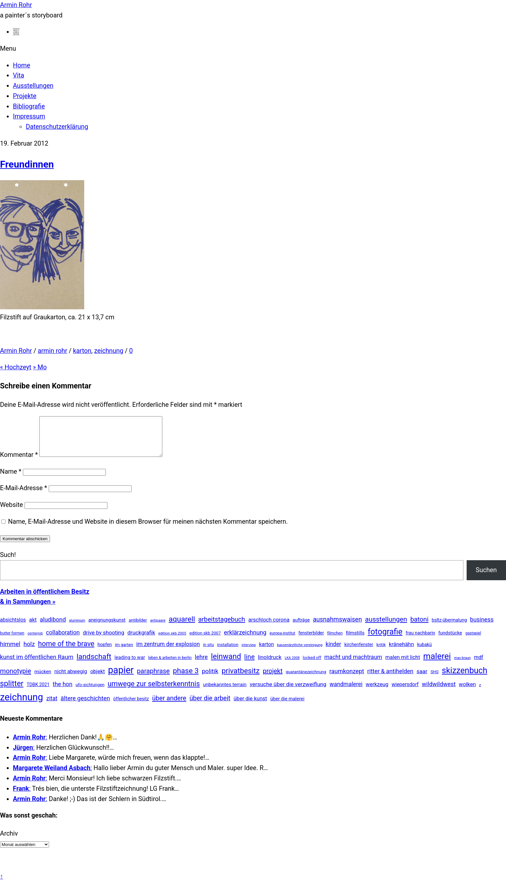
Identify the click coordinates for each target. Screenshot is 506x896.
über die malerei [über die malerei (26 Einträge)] (287, 706)
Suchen (486, 578)
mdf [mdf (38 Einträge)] (478, 665)
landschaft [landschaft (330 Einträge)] (93, 664)
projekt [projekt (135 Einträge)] (272, 679)
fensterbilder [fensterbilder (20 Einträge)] (311, 640)
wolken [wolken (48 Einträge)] (467, 692)
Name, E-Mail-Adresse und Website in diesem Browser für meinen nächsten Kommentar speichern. (148, 529)
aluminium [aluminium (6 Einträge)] (77, 628)
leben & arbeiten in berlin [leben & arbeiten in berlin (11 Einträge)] (170, 665)
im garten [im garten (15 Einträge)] (124, 652)
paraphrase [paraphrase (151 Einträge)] (153, 679)
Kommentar (19, 462)
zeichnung (108, 351)
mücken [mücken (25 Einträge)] (42, 679)
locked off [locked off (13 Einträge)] (312, 665)
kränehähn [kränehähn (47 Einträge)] (401, 652)
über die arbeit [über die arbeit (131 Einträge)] (209, 706)
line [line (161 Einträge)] (249, 664)
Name (10, 479)
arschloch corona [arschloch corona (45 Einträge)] (268, 627)
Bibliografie (29, 106)
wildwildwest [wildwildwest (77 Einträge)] (439, 691)
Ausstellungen (33, 85)
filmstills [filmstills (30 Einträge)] (355, 641)
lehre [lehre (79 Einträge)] (201, 664)
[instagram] (16, 32)
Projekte (24, 96)
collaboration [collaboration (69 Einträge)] (63, 640)
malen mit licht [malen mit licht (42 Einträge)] (402, 665)
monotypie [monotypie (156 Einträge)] (15, 679)
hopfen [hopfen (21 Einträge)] (104, 652)
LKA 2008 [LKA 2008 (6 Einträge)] (292, 666)
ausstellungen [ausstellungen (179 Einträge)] (386, 627)
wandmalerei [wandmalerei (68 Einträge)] (345, 691)
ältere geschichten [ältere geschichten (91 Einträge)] (85, 706)
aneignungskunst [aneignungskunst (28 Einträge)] (107, 628)
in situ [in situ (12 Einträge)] (208, 652)
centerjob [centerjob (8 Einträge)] (35, 641)
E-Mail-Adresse (23, 495)
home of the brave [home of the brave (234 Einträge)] (66, 651)
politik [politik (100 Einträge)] (210, 679)
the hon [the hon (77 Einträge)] (63, 691)
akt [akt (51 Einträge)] (32, 627)
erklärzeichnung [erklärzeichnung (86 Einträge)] (245, 640)
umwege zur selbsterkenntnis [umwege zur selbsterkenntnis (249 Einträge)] (153, 691)
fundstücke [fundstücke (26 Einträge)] (450, 641)
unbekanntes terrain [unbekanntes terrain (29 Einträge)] (225, 692)
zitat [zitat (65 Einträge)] (51, 706)
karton (82, 351)
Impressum (29, 116)
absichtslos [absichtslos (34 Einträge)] (13, 627)
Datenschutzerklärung (57, 126)
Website (11, 512)
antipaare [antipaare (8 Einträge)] (158, 628)
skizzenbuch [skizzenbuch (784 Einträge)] (464, 678)
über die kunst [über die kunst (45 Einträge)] (250, 706)
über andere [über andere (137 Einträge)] (169, 706)
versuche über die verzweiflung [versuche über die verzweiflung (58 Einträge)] (288, 692)
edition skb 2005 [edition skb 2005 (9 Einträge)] (172, 641)
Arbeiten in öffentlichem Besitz (44, 599)
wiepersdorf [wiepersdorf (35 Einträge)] (405, 692)
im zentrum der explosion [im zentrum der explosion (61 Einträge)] (168, 652)
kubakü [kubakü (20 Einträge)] (424, 652)
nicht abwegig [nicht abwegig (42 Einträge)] (70, 679)
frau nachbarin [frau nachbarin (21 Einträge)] (420, 640)
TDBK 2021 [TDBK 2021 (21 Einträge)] (38, 692)
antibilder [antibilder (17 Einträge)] (138, 627)
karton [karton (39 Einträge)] (266, 652)
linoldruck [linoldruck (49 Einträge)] (269, 665)
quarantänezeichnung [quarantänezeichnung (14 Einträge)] (306, 679)
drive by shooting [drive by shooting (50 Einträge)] (103, 640)
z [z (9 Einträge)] (480, 692)
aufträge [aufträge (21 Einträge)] (301, 627)
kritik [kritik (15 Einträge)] (381, 652)
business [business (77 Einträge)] (482, 627)
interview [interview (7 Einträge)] (249, 653)
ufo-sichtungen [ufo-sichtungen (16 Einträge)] (90, 692)
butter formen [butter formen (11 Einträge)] (12, 641)
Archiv (9, 841)
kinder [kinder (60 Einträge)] (333, 652)
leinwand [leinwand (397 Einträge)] (226, 664)
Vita (18, 75)
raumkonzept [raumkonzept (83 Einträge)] (346, 679)
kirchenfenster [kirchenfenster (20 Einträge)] (358, 652)
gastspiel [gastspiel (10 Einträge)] (473, 641)
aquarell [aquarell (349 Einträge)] (182, 627)
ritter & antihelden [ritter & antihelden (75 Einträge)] (390, 678)
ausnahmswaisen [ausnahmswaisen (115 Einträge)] (337, 627)
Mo (40, 367)
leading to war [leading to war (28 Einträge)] (130, 665)
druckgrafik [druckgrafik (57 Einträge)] (141, 640)
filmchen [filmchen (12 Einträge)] (335, 640)
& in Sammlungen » (28, 609)
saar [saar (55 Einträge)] (422, 679)
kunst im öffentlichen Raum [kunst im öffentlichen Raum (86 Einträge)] (36, 664)
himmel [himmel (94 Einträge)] (10, 651)
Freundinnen (27, 164)
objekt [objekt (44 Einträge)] (97, 679)
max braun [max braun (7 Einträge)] (462, 666)
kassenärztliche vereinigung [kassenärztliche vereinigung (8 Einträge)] (299, 652)
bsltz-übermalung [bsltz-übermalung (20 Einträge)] (449, 627)
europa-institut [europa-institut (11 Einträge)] (282, 641)
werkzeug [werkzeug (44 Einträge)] (377, 692)
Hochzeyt (15, 367)
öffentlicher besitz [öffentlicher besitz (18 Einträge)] (131, 706)
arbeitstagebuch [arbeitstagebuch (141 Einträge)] (221, 627)
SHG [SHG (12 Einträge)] (434, 679)
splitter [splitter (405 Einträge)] (12, 691)
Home (21, 65)
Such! (8, 562)
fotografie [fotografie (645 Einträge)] (385, 639)
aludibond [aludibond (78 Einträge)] (53, 627)
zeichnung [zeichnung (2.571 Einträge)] (21, 704)
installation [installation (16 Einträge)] (227, 652)
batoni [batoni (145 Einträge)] (419, 627)
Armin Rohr (16, 351)
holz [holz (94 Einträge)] (29, 651)
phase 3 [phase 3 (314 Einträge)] (186, 678)
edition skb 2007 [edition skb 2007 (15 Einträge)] (205, 640)
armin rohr (52, 351)
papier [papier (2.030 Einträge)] (121, 677)
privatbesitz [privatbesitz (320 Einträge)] (241, 678)
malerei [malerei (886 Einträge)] (437, 664)
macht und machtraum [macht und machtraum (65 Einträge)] (353, 665)
